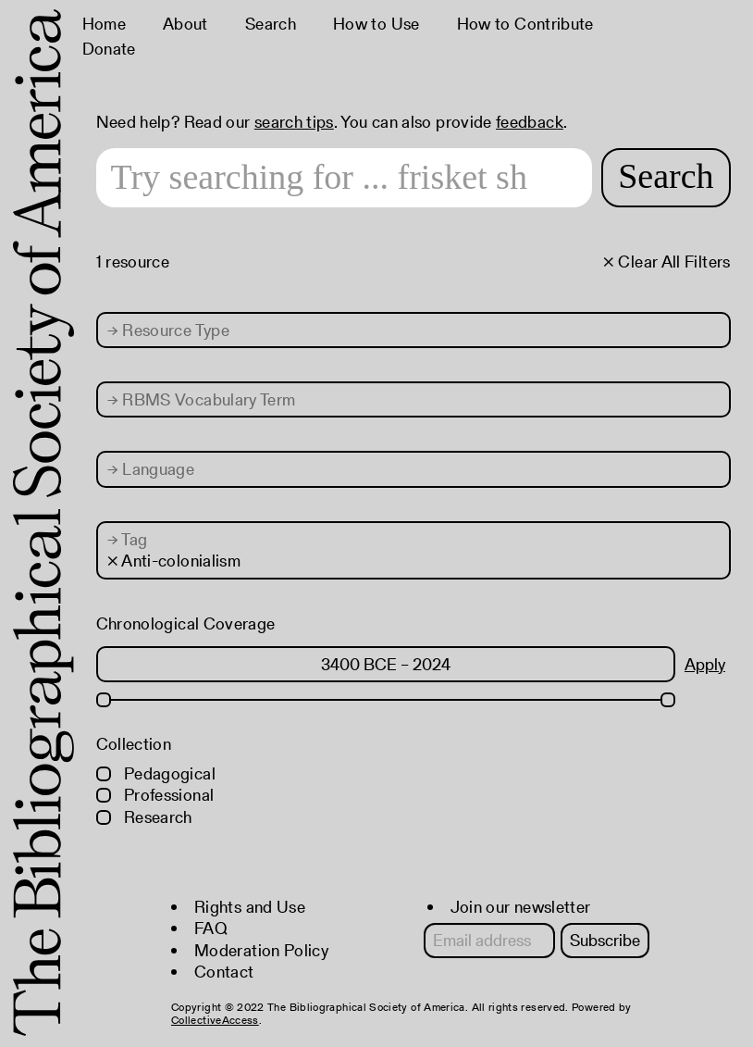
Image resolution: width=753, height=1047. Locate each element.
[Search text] (344, 177)
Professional (155, 794)
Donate (109, 48)
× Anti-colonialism (174, 560)
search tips (294, 121)
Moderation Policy (261, 950)
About (185, 23)
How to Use (376, 23)
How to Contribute (525, 23)
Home (104, 23)
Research (144, 817)
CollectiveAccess (215, 1020)
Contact (224, 971)
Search (270, 23)
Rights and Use (249, 906)
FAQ (211, 928)
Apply (705, 664)
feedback (529, 121)
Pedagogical (156, 773)
